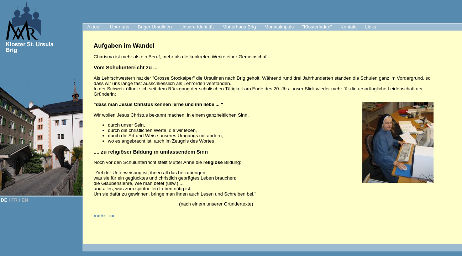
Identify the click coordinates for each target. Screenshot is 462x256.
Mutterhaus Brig (239, 27)
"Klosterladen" (317, 27)
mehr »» (104, 215)
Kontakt (349, 27)
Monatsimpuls (279, 27)
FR (14, 200)
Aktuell (94, 27)
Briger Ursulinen (155, 27)
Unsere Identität (197, 27)
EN (25, 200)
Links (370, 27)
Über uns (119, 27)
